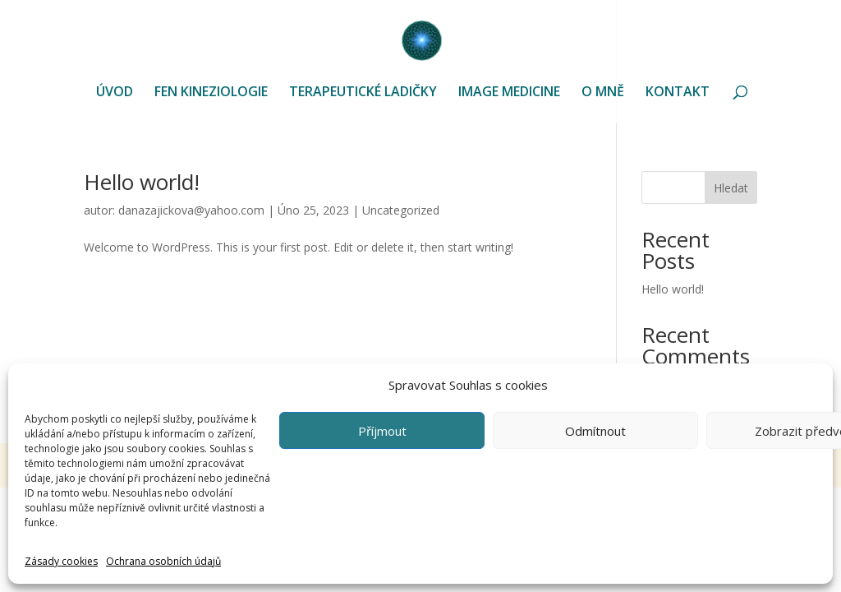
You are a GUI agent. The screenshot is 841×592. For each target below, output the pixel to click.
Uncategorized (400, 210)
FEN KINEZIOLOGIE (211, 93)
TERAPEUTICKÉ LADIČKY (363, 93)
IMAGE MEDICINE (509, 93)
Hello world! (142, 182)
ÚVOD (114, 93)
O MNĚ (602, 93)
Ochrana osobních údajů (163, 561)
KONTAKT (678, 93)
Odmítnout (595, 431)
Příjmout (382, 431)
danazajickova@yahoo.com (191, 210)
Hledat (731, 188)
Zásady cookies (61, 561)
